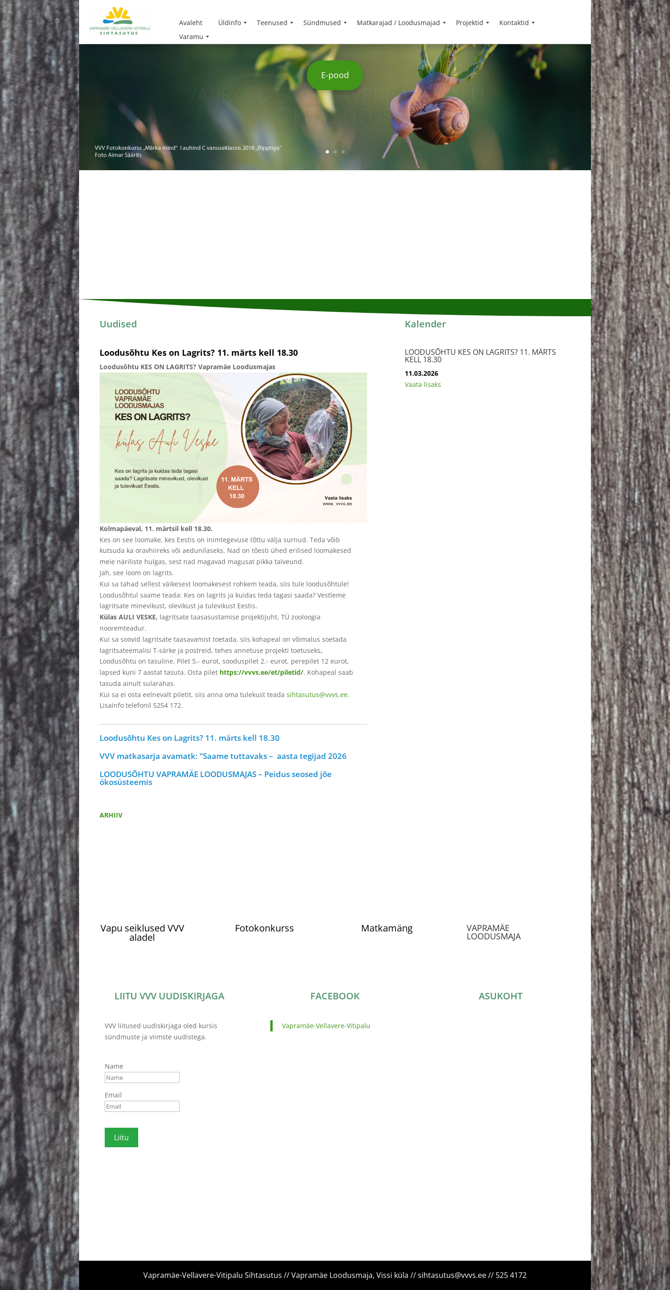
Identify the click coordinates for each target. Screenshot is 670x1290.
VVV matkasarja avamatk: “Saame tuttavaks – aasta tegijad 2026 (223, 756)
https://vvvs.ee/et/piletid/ (261, 672)
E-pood (335, 74)
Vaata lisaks (423, 384)
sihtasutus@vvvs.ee (317, 694)
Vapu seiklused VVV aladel (142, 933)
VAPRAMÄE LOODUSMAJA (494, 932)
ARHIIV (111, 815)
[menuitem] (190, 23)
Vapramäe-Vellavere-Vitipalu (326, 1025)
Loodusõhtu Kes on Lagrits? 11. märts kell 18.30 (199, 352)
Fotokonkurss (264, 928)
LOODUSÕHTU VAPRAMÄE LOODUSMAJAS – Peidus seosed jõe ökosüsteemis (216, 778)
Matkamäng (387, 928)
